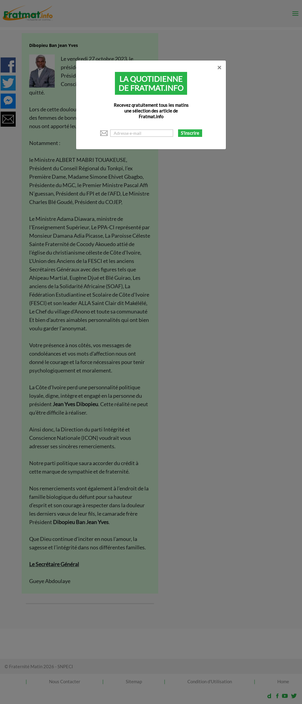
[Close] (219, 67)
